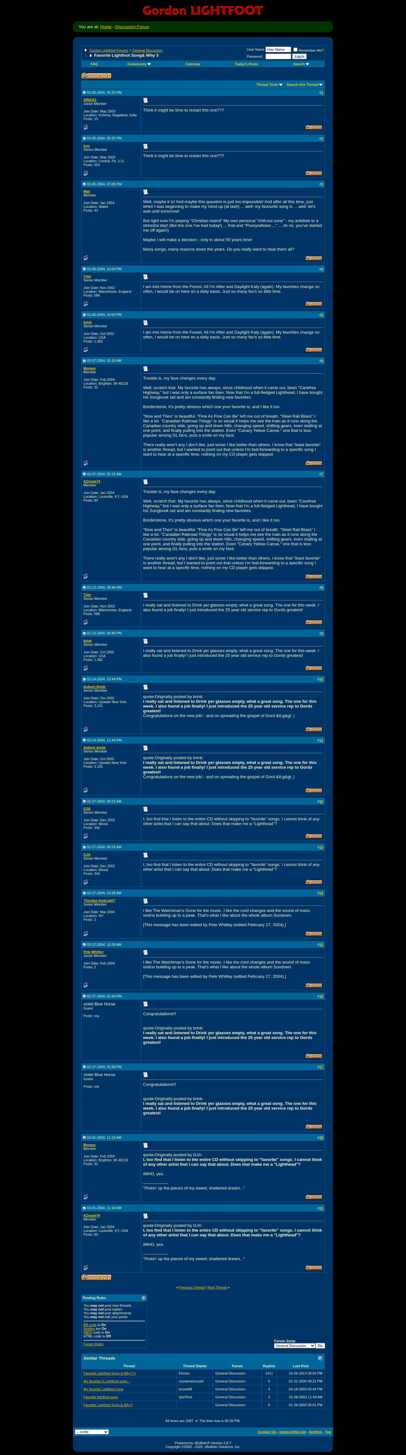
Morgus (89, 368)
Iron (86, 146)
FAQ (94, 64)
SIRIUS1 (89, 100)
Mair (86, 191)
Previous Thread (192, 1287)
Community (139, 64)
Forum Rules (93, 1344)
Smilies (89, 1328)
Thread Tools (267, 85)
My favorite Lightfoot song (103, 1389)
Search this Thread (302, 85)
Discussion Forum (132, 26)
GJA (86, 809)
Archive (315, 1432)
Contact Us (267, 1432)
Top (328, 1432)
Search (301, 64)
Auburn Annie (94, 687)
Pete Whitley (93, 952)
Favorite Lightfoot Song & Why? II (109, 1373)
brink (87, 322)
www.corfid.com (292, 1432)
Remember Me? (308, 50)
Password (254, 56)
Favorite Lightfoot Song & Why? (108, 1405)
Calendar (193, 64)
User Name (256, 49)
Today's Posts (246, 64)
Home (106, 26)
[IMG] (87, 1332)
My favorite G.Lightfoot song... (106, 1381)
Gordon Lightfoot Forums (108, 50)
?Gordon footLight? (99, 900)
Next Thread (217, 1287)
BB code (90, 1325)
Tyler (87, 276)
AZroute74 (91, 481)
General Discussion (147, 50)
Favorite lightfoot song (100, 1397)
